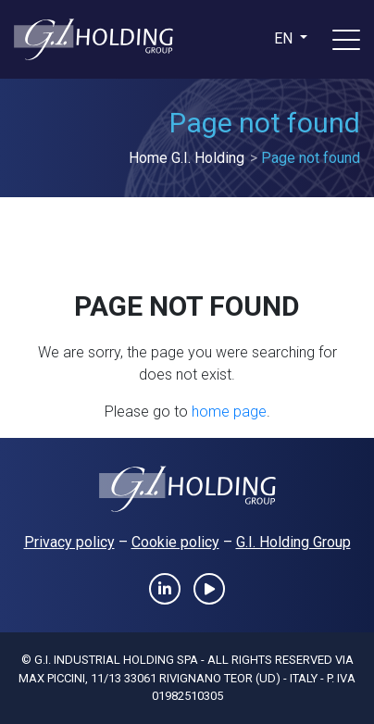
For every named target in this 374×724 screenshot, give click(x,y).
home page (229, 411)
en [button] (285, 38)
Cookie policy (175, 542)
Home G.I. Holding (186, 158)
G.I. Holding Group (293, 542)
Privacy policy (69, 542)
